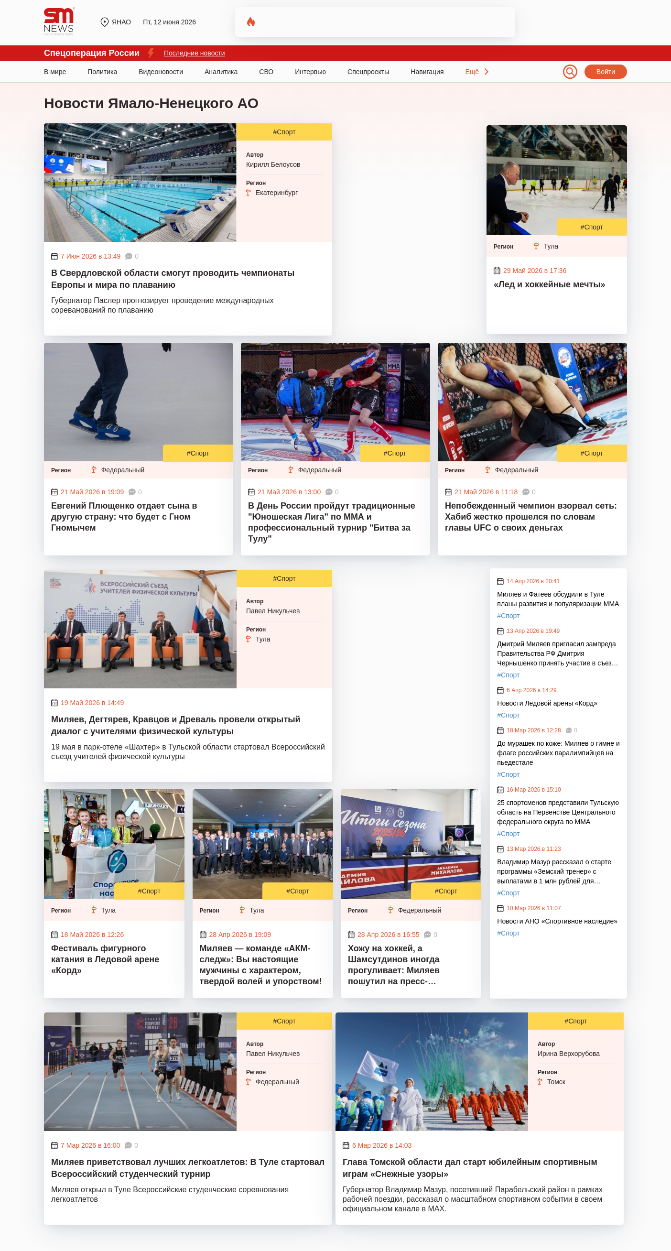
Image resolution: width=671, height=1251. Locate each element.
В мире (55, 72)
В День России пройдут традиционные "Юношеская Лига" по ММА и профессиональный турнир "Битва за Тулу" (331, 522)
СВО (266, 72)
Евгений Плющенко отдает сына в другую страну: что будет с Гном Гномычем (124, 517)
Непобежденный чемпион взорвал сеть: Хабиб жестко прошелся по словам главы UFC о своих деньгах (531, 517)
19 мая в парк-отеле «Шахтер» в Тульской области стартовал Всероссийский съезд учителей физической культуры (188, 752)
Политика (102, 72)
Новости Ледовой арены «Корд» (547, 703)
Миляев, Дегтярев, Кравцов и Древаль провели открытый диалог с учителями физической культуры (176, 725)
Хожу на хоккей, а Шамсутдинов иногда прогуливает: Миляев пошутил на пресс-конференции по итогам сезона (399, 966)
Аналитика (221, 72)
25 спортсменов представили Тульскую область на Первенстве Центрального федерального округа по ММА (558, 812)
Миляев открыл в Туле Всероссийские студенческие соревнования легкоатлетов (170, 1194)
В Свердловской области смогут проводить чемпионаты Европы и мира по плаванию (172, 279)
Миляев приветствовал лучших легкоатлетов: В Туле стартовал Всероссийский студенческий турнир (188, 1168)
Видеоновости (161, 72)
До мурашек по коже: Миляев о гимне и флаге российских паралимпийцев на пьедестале (558, 753)
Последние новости (194, 53)
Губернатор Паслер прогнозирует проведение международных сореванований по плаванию (162, 305)
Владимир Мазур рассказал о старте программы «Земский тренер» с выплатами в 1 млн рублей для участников (554, 872)
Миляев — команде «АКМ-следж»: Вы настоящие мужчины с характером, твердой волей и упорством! (261, 965)
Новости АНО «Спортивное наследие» (557, 921)
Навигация (427, 72)
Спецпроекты (368, 72)
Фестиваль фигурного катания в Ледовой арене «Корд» (105, 959)
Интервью (310, 72)
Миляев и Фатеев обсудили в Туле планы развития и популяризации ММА (558, 599)
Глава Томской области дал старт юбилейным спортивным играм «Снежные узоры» (470, 1168)
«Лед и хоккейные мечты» (550, 284)
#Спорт (284, 132)
